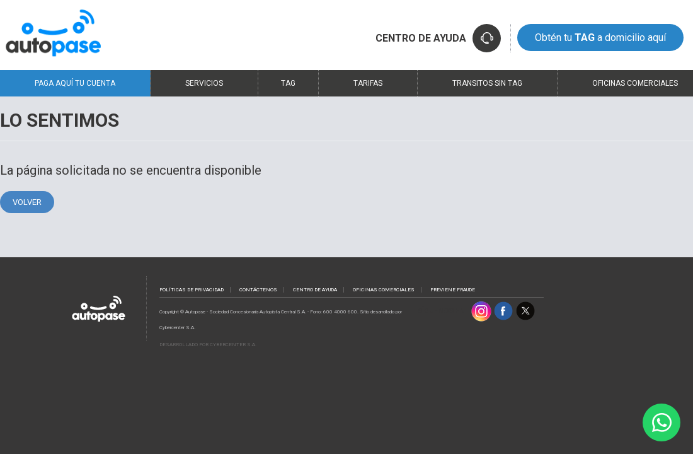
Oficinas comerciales (384, 290)
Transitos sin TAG (487, 83)
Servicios (204, 83)
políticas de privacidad (191, 290)
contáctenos (258, 290)
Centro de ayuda (315, 290)
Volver (27, 202)
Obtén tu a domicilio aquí (600, 38)
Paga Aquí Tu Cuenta (75, 83)
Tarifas (367, 83)
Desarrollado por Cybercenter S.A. (207, 344)
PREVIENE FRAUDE (452, 290)
